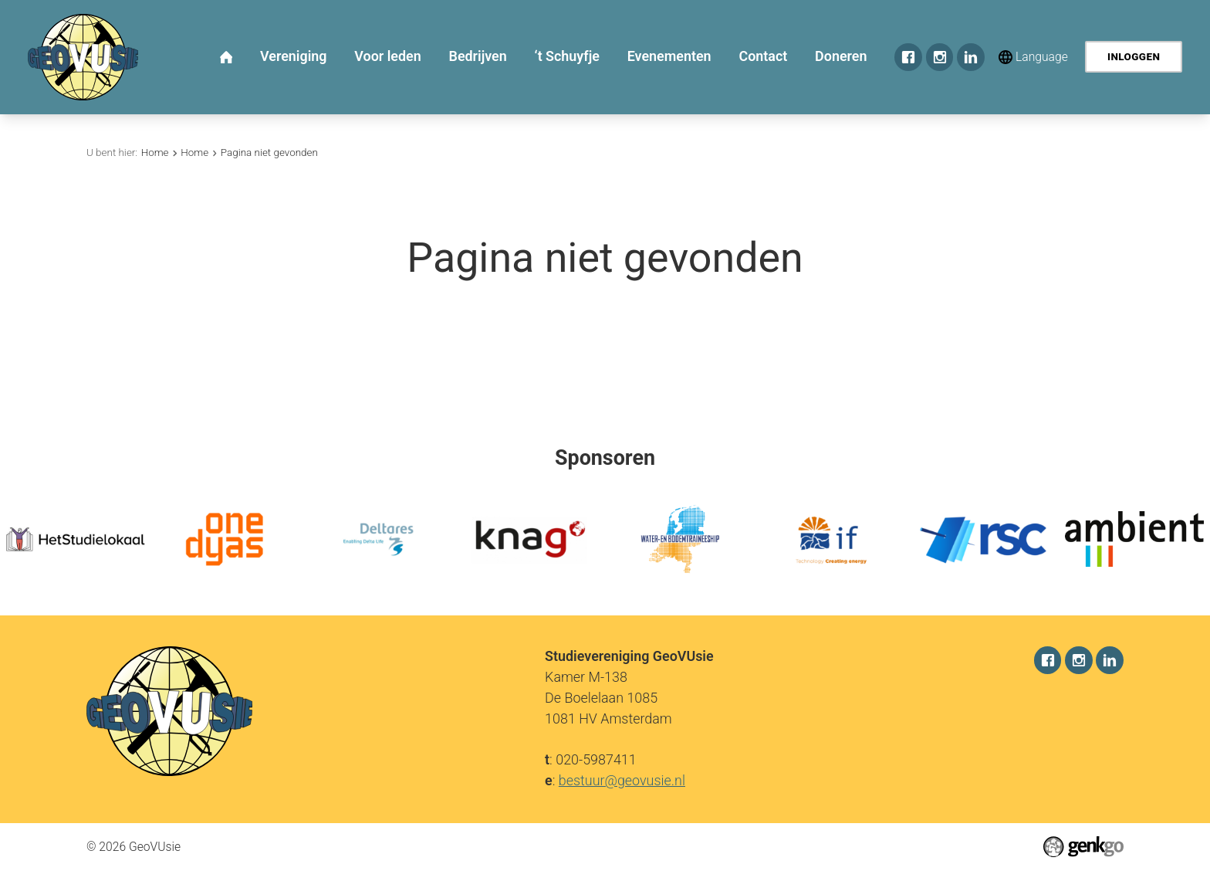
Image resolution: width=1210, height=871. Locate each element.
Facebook (908, 57)
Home (155, 152)
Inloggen (1133, 57)
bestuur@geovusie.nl (622, 780)
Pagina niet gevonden (269, 152)
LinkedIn (971, 57)
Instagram (940, 57)
